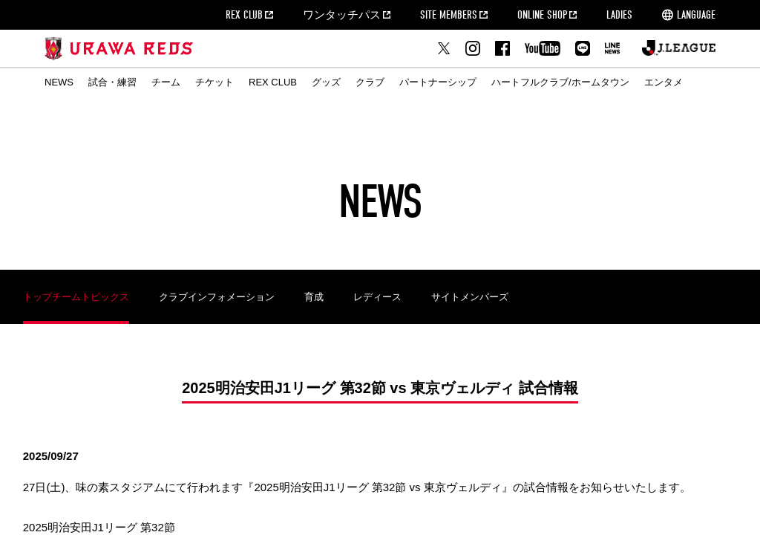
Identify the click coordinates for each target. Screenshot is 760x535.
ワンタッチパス (342, 15)
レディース (377, 296)
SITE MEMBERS (448, 15)
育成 (314, 296)
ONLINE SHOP (542, 15)
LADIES (619, 15)
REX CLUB (244, 15)
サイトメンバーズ (469, 296)
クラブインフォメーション (217, 296)
